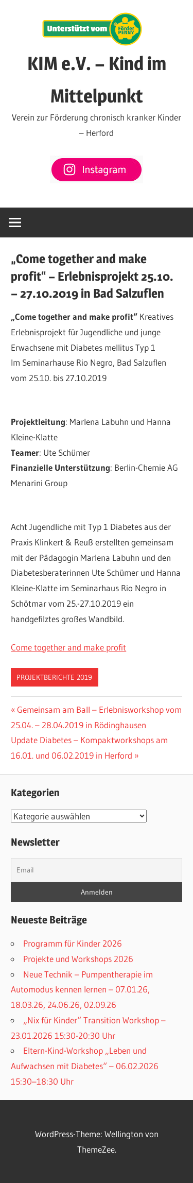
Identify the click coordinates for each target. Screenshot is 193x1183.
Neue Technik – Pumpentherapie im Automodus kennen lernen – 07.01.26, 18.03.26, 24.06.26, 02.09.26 (82, 989)
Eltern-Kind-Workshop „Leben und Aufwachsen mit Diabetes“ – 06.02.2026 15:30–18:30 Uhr (85, 1066)
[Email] (96, 870)
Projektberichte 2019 (54, 677)
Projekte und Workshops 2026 (78, 958)
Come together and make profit (68, 647)
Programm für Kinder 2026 (72, 943)
